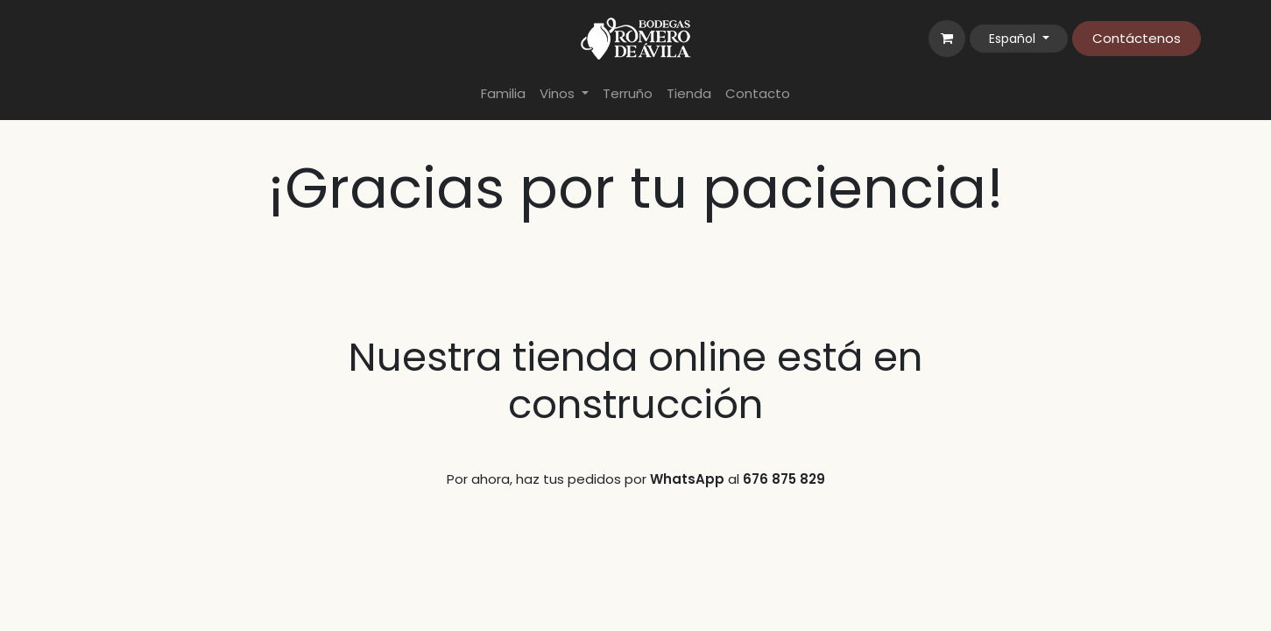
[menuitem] (503, 94)
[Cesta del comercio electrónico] (947, 38)
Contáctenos (1136, 38)
